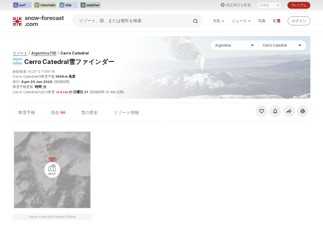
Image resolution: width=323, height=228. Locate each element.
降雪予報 (26, 112)
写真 (262, 20)
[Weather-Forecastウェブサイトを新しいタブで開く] (90, 5)
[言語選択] (269, 5)
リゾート (20, 53)
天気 (218, 20)
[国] (234, 45)
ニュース (241, 20)
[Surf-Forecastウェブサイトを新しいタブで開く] (22, 5)
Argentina (43, 53)
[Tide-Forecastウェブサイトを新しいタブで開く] (68, 5)
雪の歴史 (89, 112)
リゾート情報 (126, 112)
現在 (58, 112)
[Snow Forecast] (38, 21)
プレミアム (299, 5)
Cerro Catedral (74, 53)
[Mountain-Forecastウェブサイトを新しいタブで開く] (45, 5)
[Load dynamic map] (52, 170)
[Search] (196, 21)
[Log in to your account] (299, 20)
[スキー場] (282, 45)
